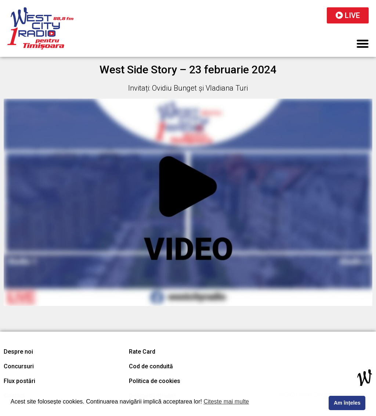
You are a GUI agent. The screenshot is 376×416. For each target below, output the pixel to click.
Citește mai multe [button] (226, 401)
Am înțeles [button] (347, 403)
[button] (363, 43)
